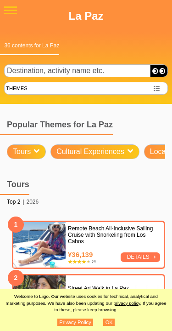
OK (109, 322)
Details (138, 257)
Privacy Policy (75, 322)
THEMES (17, 88)
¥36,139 (80, 254)
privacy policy (126, 303)
